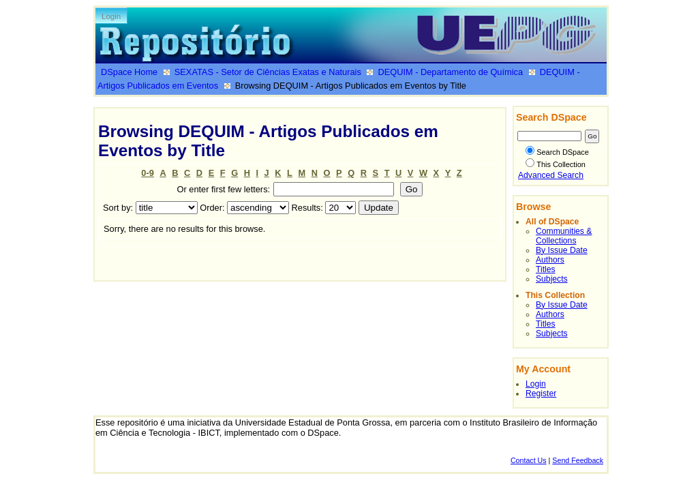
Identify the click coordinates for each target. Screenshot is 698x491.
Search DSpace (557, 152)
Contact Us (529, 460)
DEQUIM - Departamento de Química (450, 72)
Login (111, 16)
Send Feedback (577, 460)
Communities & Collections (564, 236)
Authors (550, 260)
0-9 (147, 173)
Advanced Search (550, 175)
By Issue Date (562, 250)
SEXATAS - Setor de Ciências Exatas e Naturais (267, 72)
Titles (546, 269)
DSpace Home (129, 72)
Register (541, 393)
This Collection (556, 164)
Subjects (552, 279)
